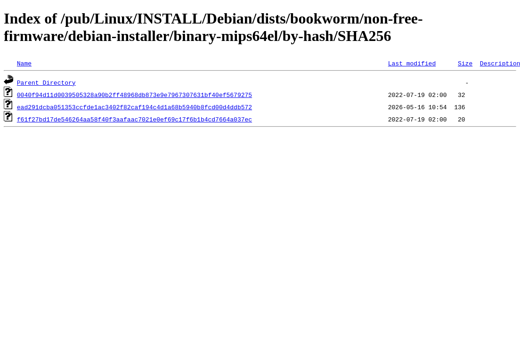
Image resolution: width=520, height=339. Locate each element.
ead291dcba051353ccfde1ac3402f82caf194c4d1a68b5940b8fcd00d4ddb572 (134, 107)
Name (24, 63)
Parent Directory (46, 82)
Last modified (412, 63)
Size (465, 63)
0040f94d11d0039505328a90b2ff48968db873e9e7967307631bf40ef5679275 (134, 94)
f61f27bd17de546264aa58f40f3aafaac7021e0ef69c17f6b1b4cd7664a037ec (134, 119)
